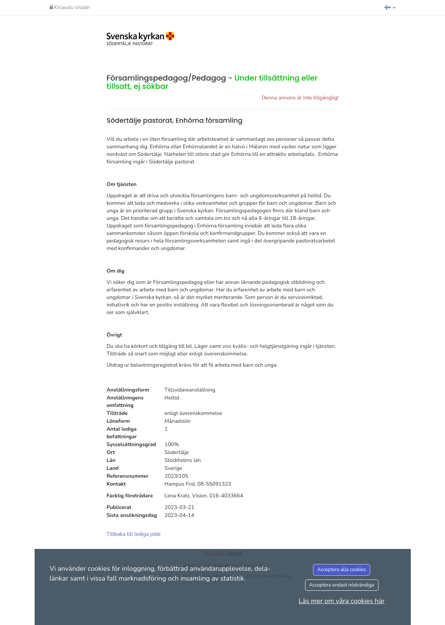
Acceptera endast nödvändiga (341, 585)
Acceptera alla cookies (341, 569)
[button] (390, 7)
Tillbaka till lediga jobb (133, 534)
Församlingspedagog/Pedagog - (211, 82)
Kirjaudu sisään (70, 7)
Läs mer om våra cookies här (342, 600)
